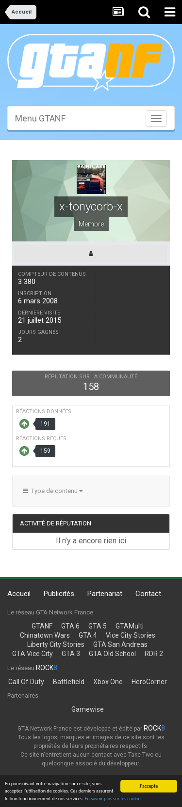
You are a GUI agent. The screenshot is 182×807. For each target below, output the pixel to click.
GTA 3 (71, 654)
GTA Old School (112, 654)
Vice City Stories (130, 635)
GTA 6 (70, 626)
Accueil (19, 593)
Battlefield (68, 682)
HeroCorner (149, 682)
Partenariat (104, 593)
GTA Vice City (32, 654)
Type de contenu (53, 490)
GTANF (42, 626)
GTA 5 (97, 626)
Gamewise (87, 709)
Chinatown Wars (45, 635)
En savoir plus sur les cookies (114, 799)
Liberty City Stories (55, 644)
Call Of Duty (26, 682)
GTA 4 (88, 635)
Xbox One (108, 682)
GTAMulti (130, 626)
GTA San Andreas (120, 644)
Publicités (59, 593)
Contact (148, 593)
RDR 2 (154, 654)
